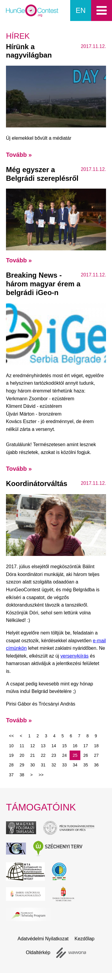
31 (43, 765)
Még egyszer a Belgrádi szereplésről (42, 174)
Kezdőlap (85, 938)
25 (75, 755)
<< (11, 735)
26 (85, 755)
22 (43, 755)
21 (32, 755)
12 (32, 745)
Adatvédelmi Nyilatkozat (43, 938)
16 (75, 745)
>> (41, 774)
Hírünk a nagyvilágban (29, 51)
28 (11, 765)
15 (64, 745)
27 (96, 755)
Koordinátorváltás (36, 483)
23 (53, 755)
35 (85, 765)
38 (22, 774)
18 (96, 745)
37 (11, 774)
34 (75, 765)
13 (43, 745)
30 (32, 765)
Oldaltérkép (38, 952)
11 (22, 745)
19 (11, 755)
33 (64, 765)
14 (53, 745)
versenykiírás (74, 655)
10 (11, 745)
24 (64, 755)
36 (96, 765)
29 (22, 765)
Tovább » (19, 154)
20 (22, 755)
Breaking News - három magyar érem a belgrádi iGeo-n (43, 284)
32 (53, 765)
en (80, 10)
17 (85, 745)
